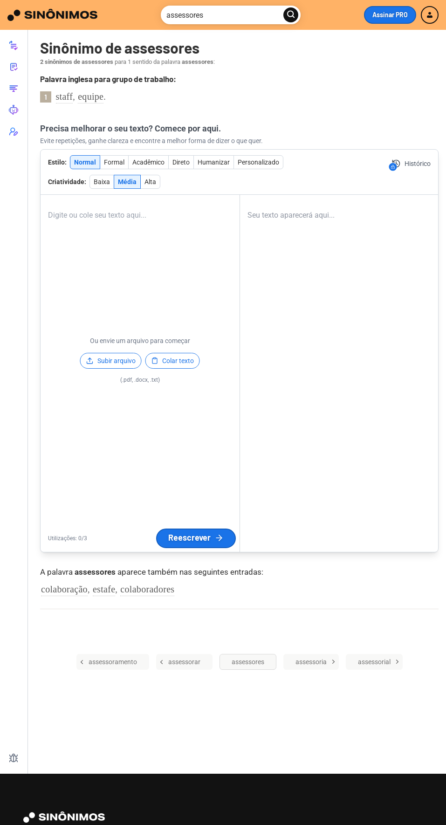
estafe (104, 589)
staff (64, 96)
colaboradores (147, 589)
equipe (90, 96)
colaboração (64, 589)
